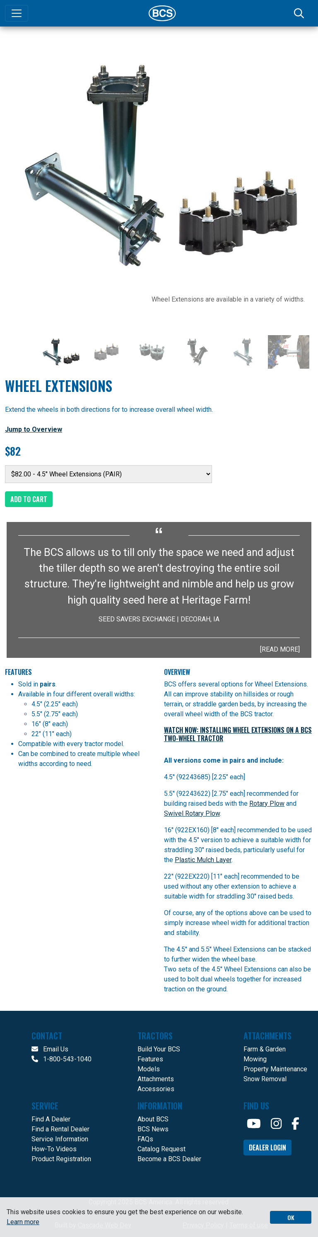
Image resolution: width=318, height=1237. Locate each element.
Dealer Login (267, 1147)
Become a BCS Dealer (169, 1159)
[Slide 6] (288, 352)
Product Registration (61, 1159)
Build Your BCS (158, 1049)
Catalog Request (161, 1149)
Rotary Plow (266, 803)
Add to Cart (28, 499)
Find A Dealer (50, 1119)
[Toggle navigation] (16, 13)
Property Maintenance (275, 1069)
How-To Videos (54, 1149)
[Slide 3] (152, 352)
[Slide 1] (61, 352)
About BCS (153, 1119)
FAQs (145, 1139)
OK (290, 1217)
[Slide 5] (243, 352)
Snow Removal (265, 1079)
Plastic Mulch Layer (203, 860)
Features (150, 1059)
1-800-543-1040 (61, 1059)
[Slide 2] (106, 352)
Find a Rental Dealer (60, 1129)
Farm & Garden (264, 1049)
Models (148, 1069)
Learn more (23, 1222)
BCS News (153, 1129)
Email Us (49, 1049)
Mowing (255, 1059)
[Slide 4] (197, 352)
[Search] (300, 13)
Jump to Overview (33, 429)
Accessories (155, 1089)
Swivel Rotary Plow (192, 813)
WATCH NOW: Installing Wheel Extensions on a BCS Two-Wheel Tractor (238, 734)
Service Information (59, 1139)
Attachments (155, 1079)
